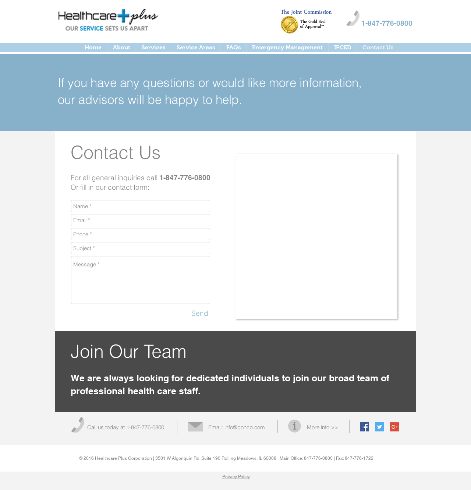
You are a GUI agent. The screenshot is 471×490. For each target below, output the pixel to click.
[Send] (200, 313)
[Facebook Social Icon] (364, 426)
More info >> (322, 427)
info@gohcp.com (244, 427)
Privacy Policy (236, 476)
